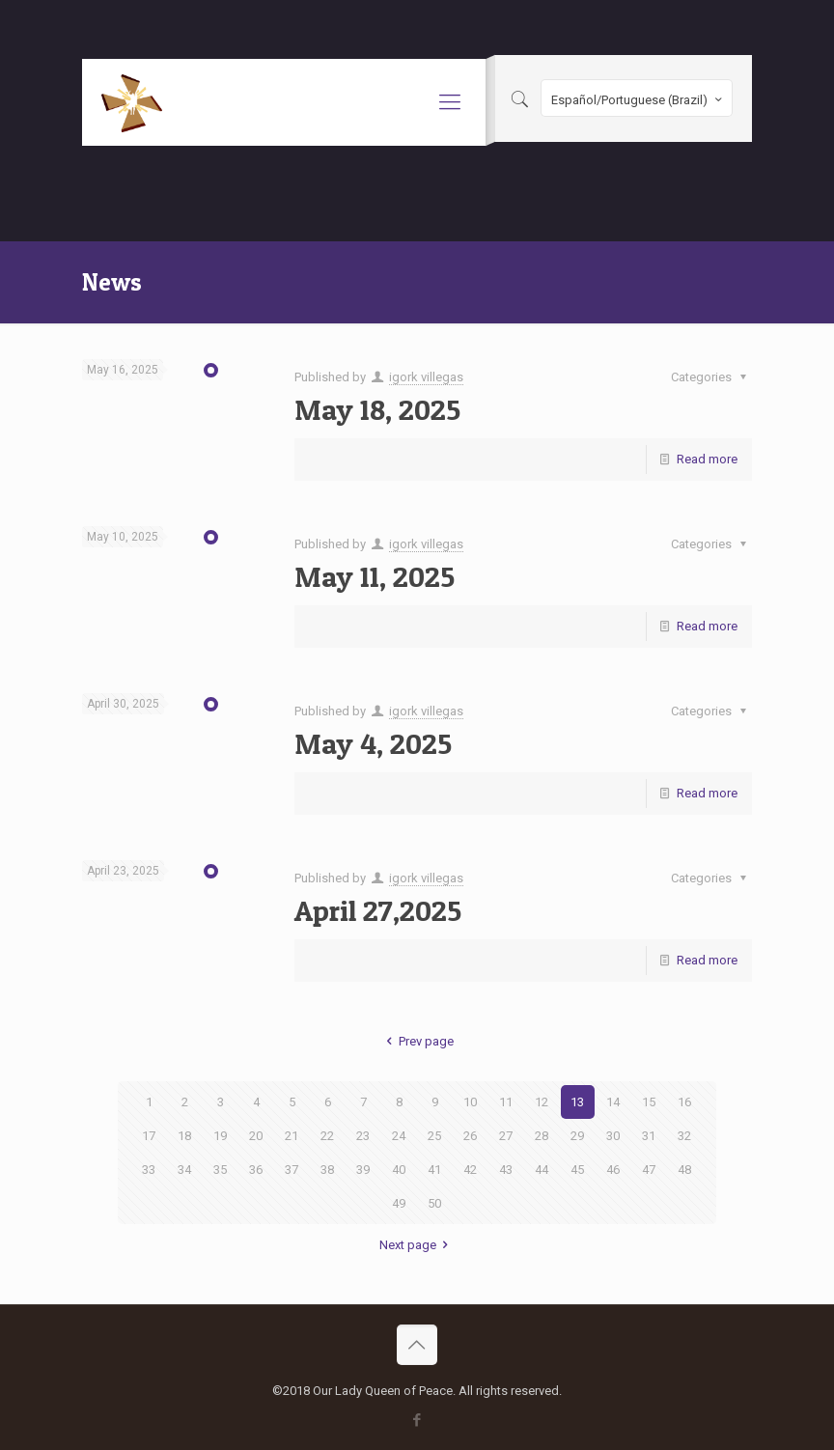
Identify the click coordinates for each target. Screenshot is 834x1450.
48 (684, 1169)
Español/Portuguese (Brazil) (638, 99)
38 (327, 1169)
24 (398, 1136)
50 (434, 1203)
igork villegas (426, 377)
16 (684, 1102)
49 (398, 1203)
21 (291, 1136)
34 (184, 1169)
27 (506, 1136)
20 (256, 1136)
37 (291, 1169)
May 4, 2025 (373, 743)
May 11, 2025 (374, 576)
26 (470, 1136)
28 (541, 1136)
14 (613, 1102)
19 (220, 1136)
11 (506, 1102)
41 (434, 1169)
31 (648, 1136)
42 (470, 1169)
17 (148, 1136)
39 (363, 1169)
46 (613, 1169)
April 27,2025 (377, 910)
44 (541, 1169)
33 (148, 1169)
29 (577, 1136)
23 (363, 1136)
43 (506, 1169)
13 (577, 1102)
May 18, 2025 (377, 409)
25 (434, 1136)
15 (648, 1102)
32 (684, 1136)
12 (541, 1102)
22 (327, 1136)
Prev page (416, 1041)
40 (398, 1169)
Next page (416, 1245)
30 (613, 1136)
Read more (707, 459)
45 (577, 1169)
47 (648, 1169)
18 (184, 1136)
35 (220, 1169)
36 (256, 1169)
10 (470, 1102)
